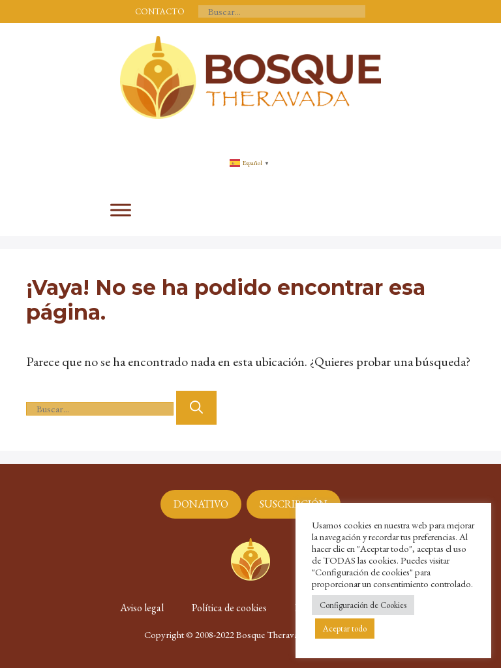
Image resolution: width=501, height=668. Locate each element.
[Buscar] (196, 408)
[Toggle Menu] (120, 210)
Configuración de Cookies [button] (363, 605)
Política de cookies (229, 608)
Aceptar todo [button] (345, 628)
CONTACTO (160, 11)
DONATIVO (201, 504)
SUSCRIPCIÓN (293, 504)
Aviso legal (142, 608)
